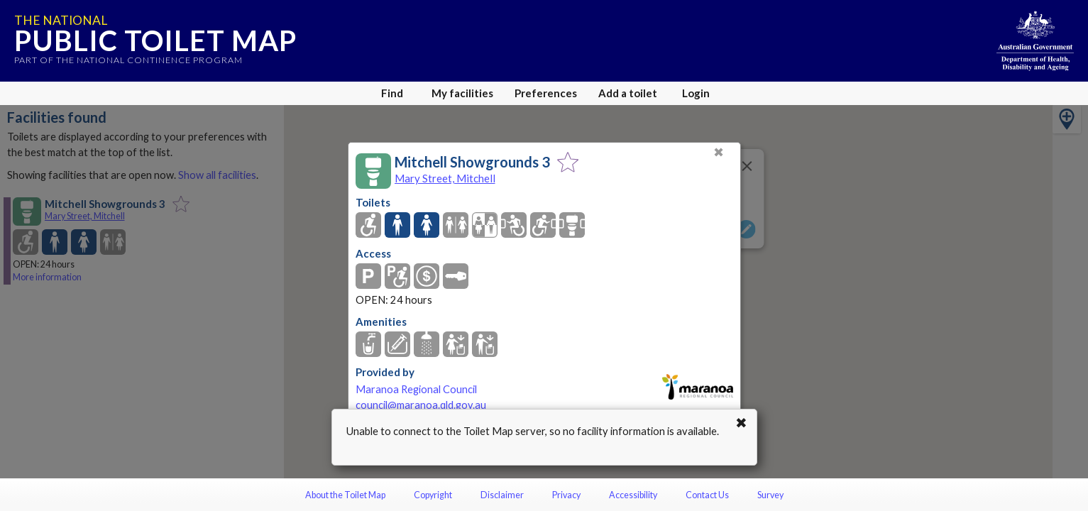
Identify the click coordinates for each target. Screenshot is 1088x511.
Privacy (566, 495)
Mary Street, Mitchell (445, 178)
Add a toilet (627, 93)
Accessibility (633, 495)
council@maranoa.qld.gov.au (421, 405)
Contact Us (707, 495)
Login (696, 93)
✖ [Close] (718, 152)
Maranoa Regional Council (416, 389)
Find (392, 93)
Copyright (433, 495)
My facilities (462, 93)
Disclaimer (502, 495)
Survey (770, 495)
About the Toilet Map (345, 495)
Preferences (546, 93)
